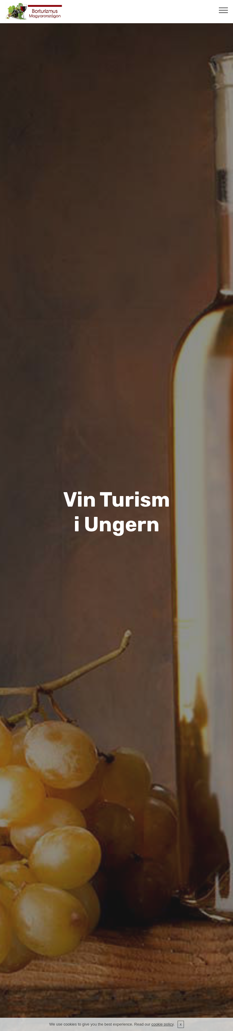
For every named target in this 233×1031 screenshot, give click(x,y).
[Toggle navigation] (223, 10)
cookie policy (162, 1025)
